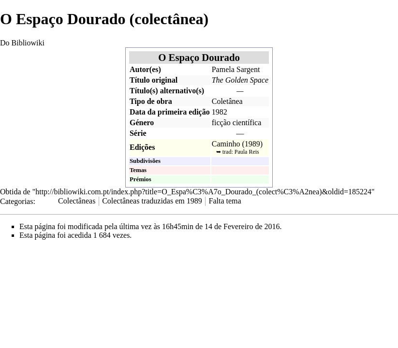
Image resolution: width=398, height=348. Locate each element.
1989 (252, 144)
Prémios (140, 179)
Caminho (226, 144)
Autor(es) (145, 69)
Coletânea (227, 101)
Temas (138, 170)
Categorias (16, 201)
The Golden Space (240, 80)
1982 (219, 112)
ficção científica (237, 122)
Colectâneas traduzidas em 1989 (152, 201)
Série (138, 133)
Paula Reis (247, 151)
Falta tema (225, 201)
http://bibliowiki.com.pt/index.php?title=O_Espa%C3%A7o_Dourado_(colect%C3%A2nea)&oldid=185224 (203, 192)
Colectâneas (76, 201)
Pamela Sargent (236, 69)
